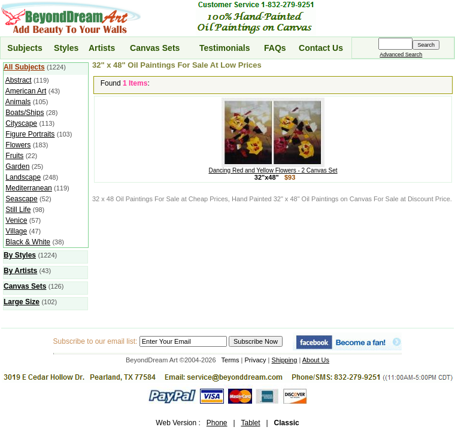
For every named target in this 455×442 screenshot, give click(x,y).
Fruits (14, 156)
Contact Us (321, 48)
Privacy (255, 360)
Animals (18, 102)
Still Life (18, 209)
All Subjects (24, 67)
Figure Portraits (29, 134)
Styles (66, 48)
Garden (17, 166)
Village (16, 231)
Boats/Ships (24, 112)
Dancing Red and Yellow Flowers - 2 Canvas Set (272, 168)
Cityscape (21, 123)
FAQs (275, 48)
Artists (102, 48)
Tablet (250, 423)
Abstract (18, 80)
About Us (315, 360)
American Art (26, 91)
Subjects (24, 48)
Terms (230, 360)
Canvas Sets (155, 48)
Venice (16, 220)
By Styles (20, 255)
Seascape (21, 199)
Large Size (22, 302)
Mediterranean (28, 188)
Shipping (285, 360)
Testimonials (224, 48)
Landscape (23, 177)
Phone (217, 423)
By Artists (20, 271)
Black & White (27, 242)
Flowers (18, 145)
